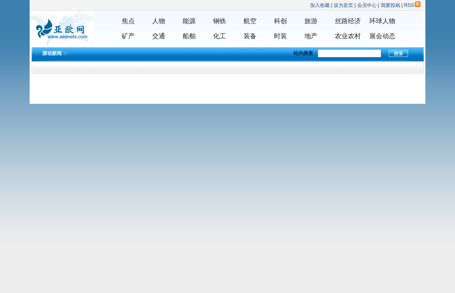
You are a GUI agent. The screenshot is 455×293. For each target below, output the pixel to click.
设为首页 (343, 5)
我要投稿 (390, 5)
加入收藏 (320, 5)
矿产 (128, 36)
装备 (250, 36)
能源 (189, 20)
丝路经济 (348, 20)
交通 (158, 36)
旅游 (310, 20)
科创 (280, 20)
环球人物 (382, 20)
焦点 (128, 20)
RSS (412, 5)
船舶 (189, 36)
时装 (280, 36)
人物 (158, 20)
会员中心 (367, 5)
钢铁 (219, 20)
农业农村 (348, 36)
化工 (219, 36)
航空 (250, 20)
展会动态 (382, 36)
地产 (310, 36)
